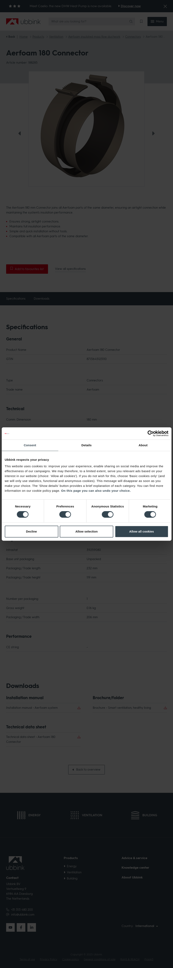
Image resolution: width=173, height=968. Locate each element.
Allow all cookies (141, 531)
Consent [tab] (30, 445)
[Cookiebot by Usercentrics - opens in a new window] (150, 433)
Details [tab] (86, 445)
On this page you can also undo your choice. (96, 490)
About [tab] (143, 445)
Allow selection (86, 531)
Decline (31, 531)
